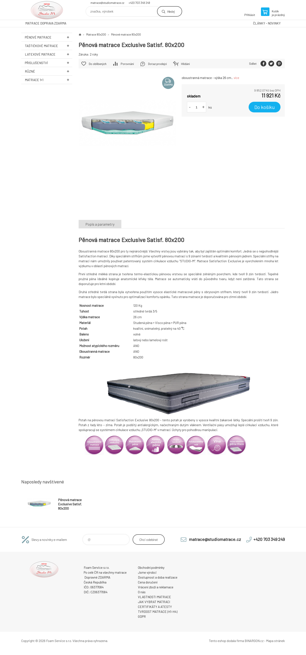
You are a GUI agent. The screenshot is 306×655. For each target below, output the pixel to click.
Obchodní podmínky (151, 567)
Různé (48, 71)
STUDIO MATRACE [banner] (46, 10)
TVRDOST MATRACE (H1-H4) (157, 611)
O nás (142, 592)
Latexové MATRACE (48, 54)
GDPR (142, 616)
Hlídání (185, 64)
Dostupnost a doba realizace (157, 577)
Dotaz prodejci (157, 64)
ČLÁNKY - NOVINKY (267, 23)
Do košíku (264, 107)
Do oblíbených (97, 64)
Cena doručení (147, 582)
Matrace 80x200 (96, 34)
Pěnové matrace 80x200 (126, 34)
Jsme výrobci (147, 572)
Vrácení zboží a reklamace (155, 587)
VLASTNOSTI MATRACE (154, 597)
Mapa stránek (275, 641)
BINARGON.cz (254, 641)
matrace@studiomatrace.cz (107, 2)
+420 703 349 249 (139, 2)
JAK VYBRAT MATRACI (154, 602)
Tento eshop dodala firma (226, 641)
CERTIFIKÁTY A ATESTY (155, 607)
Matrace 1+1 (48, 80)
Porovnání (127, 64)
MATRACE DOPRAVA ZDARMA (45, 23)
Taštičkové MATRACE (48, 46)
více (236, 78)
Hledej (171, 11)
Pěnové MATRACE (48, 37)
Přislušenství (48, 63)
